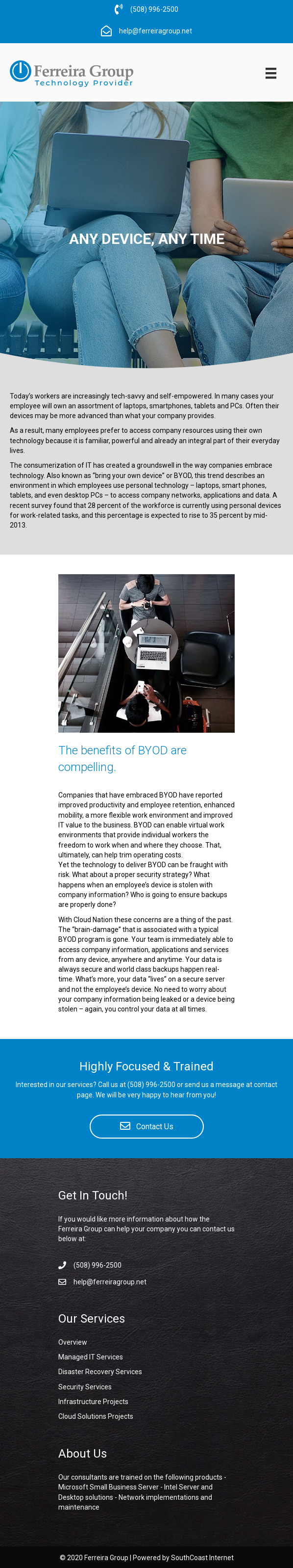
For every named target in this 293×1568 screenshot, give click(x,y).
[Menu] (271, 73)
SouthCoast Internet (202, 1558)
